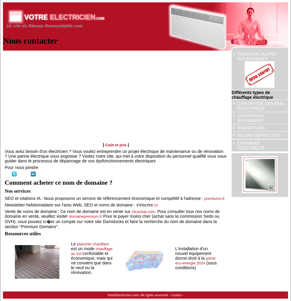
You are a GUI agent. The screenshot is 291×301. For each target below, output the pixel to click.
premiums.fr (214, 198)
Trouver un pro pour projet (257, 70)
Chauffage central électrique (261, 106)
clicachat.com (143, 211)
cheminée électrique (251, 145)
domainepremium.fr (85, 216)
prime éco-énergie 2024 (195, 260)
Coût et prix (115, 145)
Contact (176, 295)
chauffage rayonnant (251, 118)
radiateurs (251, 128)
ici (156, 205)
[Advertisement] (94, 94)
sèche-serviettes (259, 135)
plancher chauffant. (93, 244)
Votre (64, 17)
